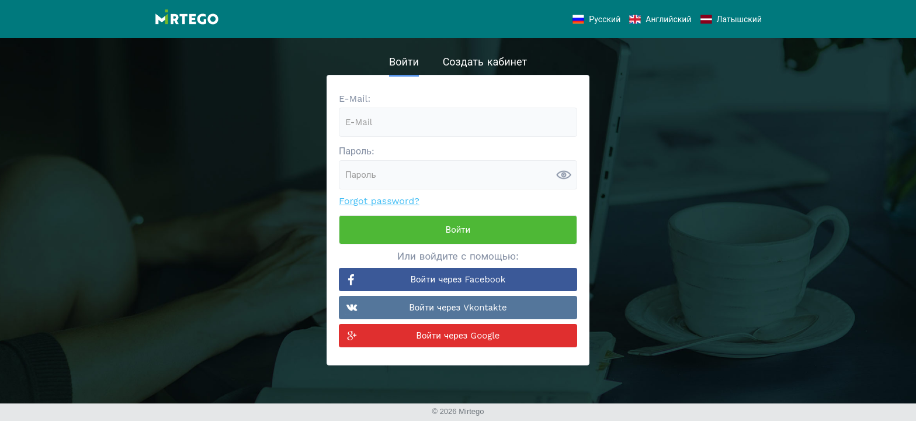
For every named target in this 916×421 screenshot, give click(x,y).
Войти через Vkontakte (457, 307)
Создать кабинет (485, 62)
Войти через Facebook (458, 279)
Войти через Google (458, 335)
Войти (404, 62)
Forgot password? (379, 200)
